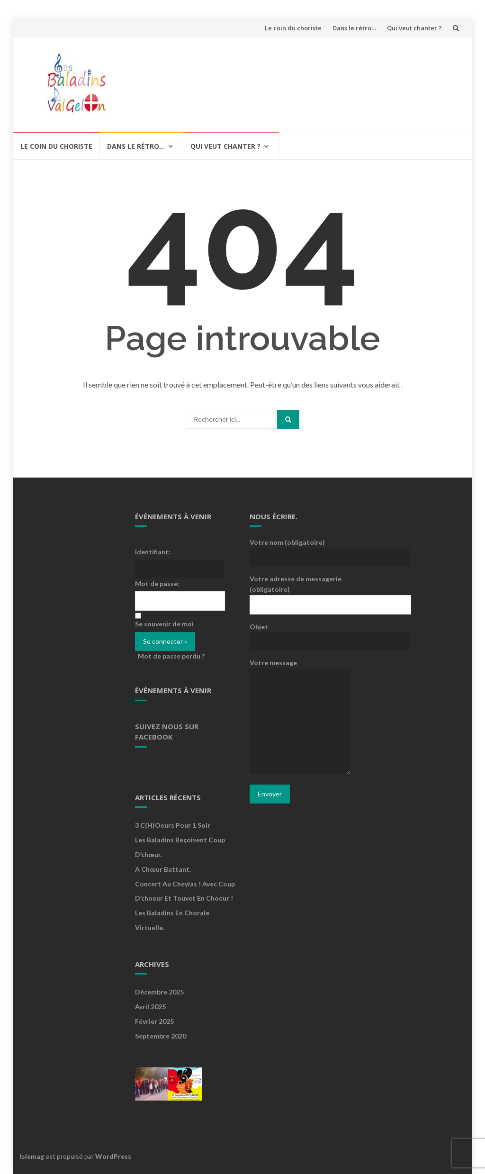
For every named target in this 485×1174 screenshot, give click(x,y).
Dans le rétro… (354, 28)
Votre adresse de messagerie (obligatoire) (300, 591)
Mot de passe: (157, 583)
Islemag (32, 1156)
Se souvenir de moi (164, 624)
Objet (300, 633)
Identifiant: (153, 552)
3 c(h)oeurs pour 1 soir (172, 825)
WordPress (113, 1156)
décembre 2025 (159, 992)
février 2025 (154, 1021)
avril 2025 (150, 1006)
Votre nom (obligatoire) (300, 549)
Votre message (300, 717)
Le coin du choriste (293, 28)
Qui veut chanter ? (414, 28)
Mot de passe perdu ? (171, 656)
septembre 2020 (160, 1036)
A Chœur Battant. (163, 869)
